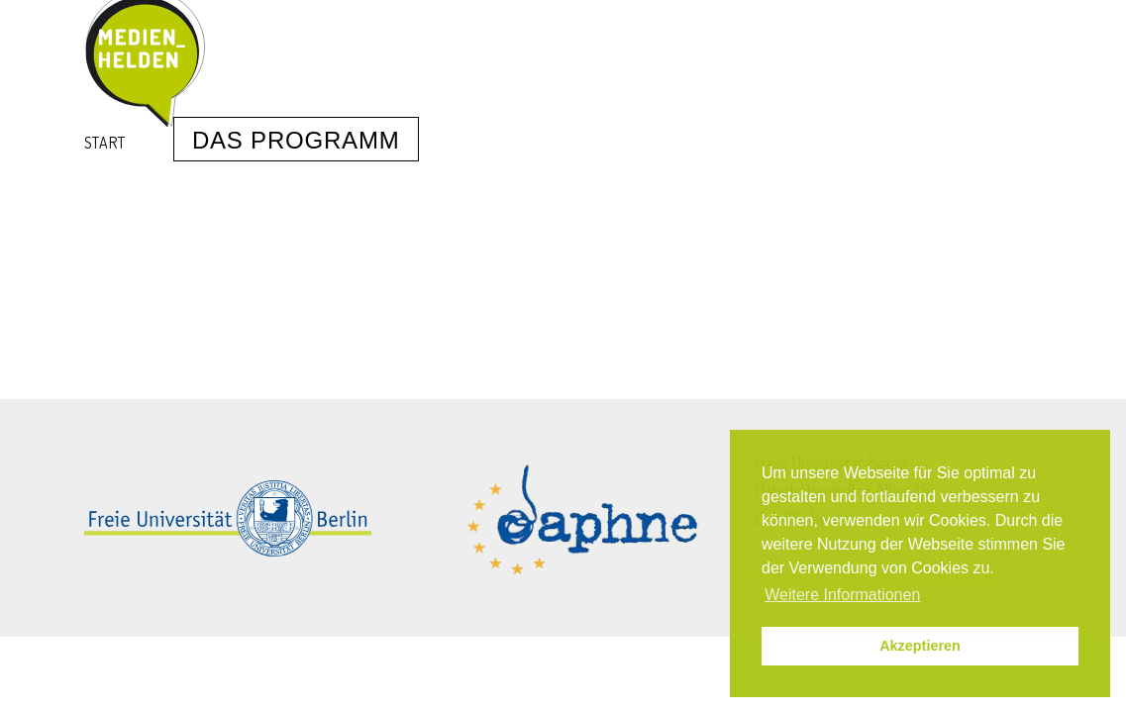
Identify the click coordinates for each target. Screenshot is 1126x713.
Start (105, 143)
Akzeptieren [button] (920, 646)
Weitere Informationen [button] (842, 594)
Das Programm (296, 140)
